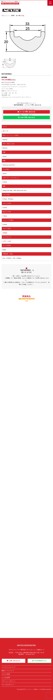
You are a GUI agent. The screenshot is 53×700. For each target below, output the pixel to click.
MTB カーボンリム (17, 15)
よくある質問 (6, 677)
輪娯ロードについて (8, 670)
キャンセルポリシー (8, 684)
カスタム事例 (6, 674)
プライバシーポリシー (9, 681)
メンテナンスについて (9, 667)
